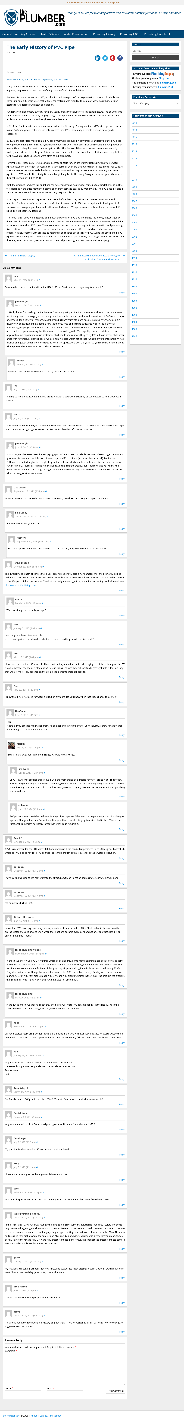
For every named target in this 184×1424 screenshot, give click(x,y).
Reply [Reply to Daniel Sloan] (122, 1129)
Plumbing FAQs (130, 34)
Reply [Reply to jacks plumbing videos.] (122, 985)
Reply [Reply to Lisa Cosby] (122, 503)
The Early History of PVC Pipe (40, 47)
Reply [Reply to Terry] (122, 1277)
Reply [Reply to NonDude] (122, 734)
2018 (134, 129)
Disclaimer (55, 1415)
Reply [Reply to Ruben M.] (122, 829)
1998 (134, 265)
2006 (134, 208)
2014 (134, 151)
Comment (11, 1350)
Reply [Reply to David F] (122, 858)
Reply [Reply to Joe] (122, 405)
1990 (134, 314)
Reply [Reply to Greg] (122, 1179)
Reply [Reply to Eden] (122, 702)
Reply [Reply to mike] (122, 1042)
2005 (134, 215)
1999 (134, 257)
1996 (134, 279)
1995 (134, 286)
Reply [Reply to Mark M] (122, 760)
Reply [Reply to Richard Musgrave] (122, 940)
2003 (134, 229)
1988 (134, 329)
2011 (134, 172)
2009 (134, 186)
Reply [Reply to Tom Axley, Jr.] (122, 1104)
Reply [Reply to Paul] (122, 1079)
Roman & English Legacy (22, 255)
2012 (134, 165)
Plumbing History (104, 34)
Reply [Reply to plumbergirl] (122, 351)
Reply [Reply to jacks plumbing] (122, 1013)
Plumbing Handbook (157, 34)
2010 (134, 179)
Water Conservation (76, 34)
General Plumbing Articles (18, 34)
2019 (134, 122)
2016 (134, 136)
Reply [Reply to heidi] (122, 292)
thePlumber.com (11, 1415)
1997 (134, 272)
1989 (134, 321)
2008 (134, 193)
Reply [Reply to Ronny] (122, 376)
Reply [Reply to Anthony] (122, 553)
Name (9, 1388)
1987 (134, 336)
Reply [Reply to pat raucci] (122, 883)
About (34, 1415)
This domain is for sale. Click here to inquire (92, 2)
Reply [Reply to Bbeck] (122, 615)
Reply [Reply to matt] (122, 677)
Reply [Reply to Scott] (122, 434)
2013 (134, 158)
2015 (134, 144)
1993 (134, 300)
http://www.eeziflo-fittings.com (20, 585)
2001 (134, 243)
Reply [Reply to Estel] (122, 1204)
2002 (134, 236)
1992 (134, 307)
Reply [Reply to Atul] (122, 644)
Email (50, 1388)
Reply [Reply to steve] (122, 1331)
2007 (134, 201)
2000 (134, 250)
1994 (134, 293)
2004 (134, 222)
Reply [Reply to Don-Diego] (122, 1154)
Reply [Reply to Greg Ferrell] (122, 1302)
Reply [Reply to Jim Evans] (122, 796)
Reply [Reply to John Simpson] (122, 590)
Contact (44, 1415)
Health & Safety (49, 34)
